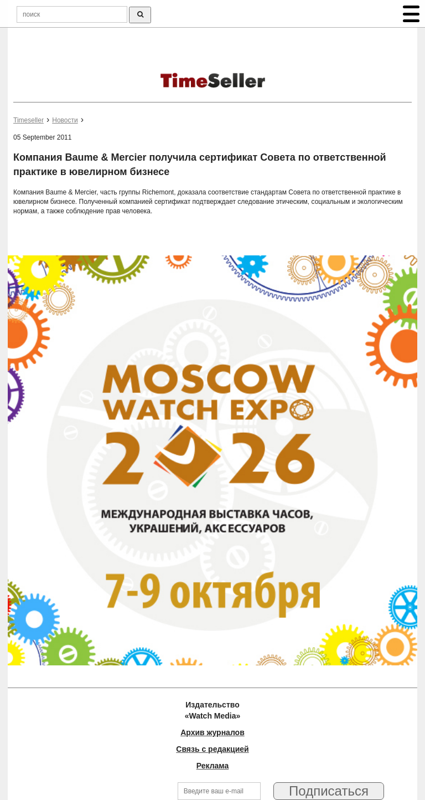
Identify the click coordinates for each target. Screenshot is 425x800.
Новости (64, 120)
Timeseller (28, 120)
